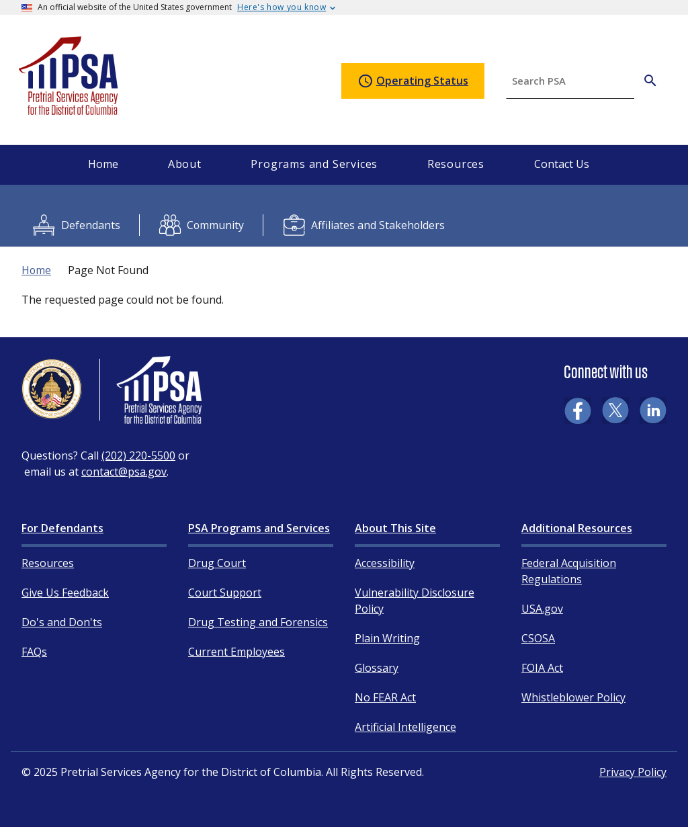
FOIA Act (542, 667)
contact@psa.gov (124, 471)
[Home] (69, 109)
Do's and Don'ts (62, 622)
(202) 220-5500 (138, 455)
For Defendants (62, 528)
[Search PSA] (650, 80)
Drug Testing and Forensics (258, 622)
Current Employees (236, 651)
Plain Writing (387, 638)
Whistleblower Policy (573, 697)
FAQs (34, 651)
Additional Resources (576, 528)
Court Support (224, 592)
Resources (48, 563)
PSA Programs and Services (259, 528)
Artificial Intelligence (405, 727)
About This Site (395, 528)
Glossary (376, 667)
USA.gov (542, 608)
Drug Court (217, 563)
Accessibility (385, 563)
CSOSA (538, 638)
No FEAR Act (385, 697)
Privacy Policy (632, 772)
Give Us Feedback (65, 592)
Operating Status (412, 81)
